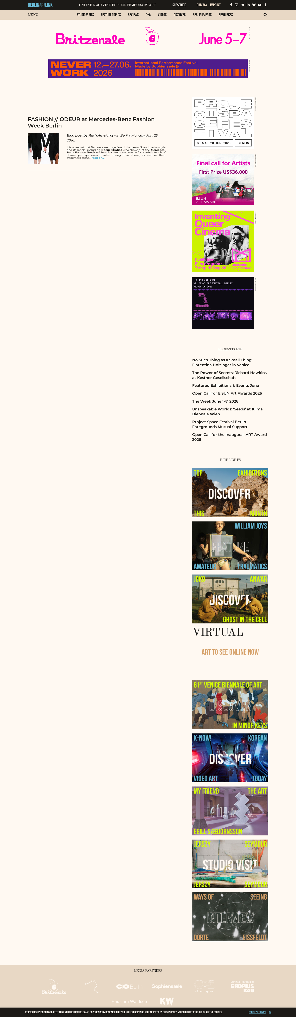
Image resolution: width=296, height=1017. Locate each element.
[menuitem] (85, 16)
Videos (162, 14)
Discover (180, 14)
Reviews (133, 14)
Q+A (148, 14)
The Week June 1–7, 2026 (215, 401)
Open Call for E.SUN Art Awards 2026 (227, 393)
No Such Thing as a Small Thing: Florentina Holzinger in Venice (222, 362)
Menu (33, 15)
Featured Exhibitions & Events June (225, 385)
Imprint (215, 5)
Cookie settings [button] (257, 1012)
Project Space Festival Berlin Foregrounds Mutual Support (219, 424)
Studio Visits (85, 14)
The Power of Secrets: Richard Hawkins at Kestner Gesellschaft (229, 375)
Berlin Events (202, 14)
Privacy (202, 5)
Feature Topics (111, 14)
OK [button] (270, 1012)
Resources (226, 14)
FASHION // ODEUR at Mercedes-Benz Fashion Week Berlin (91, 122)
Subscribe (179, 5)
